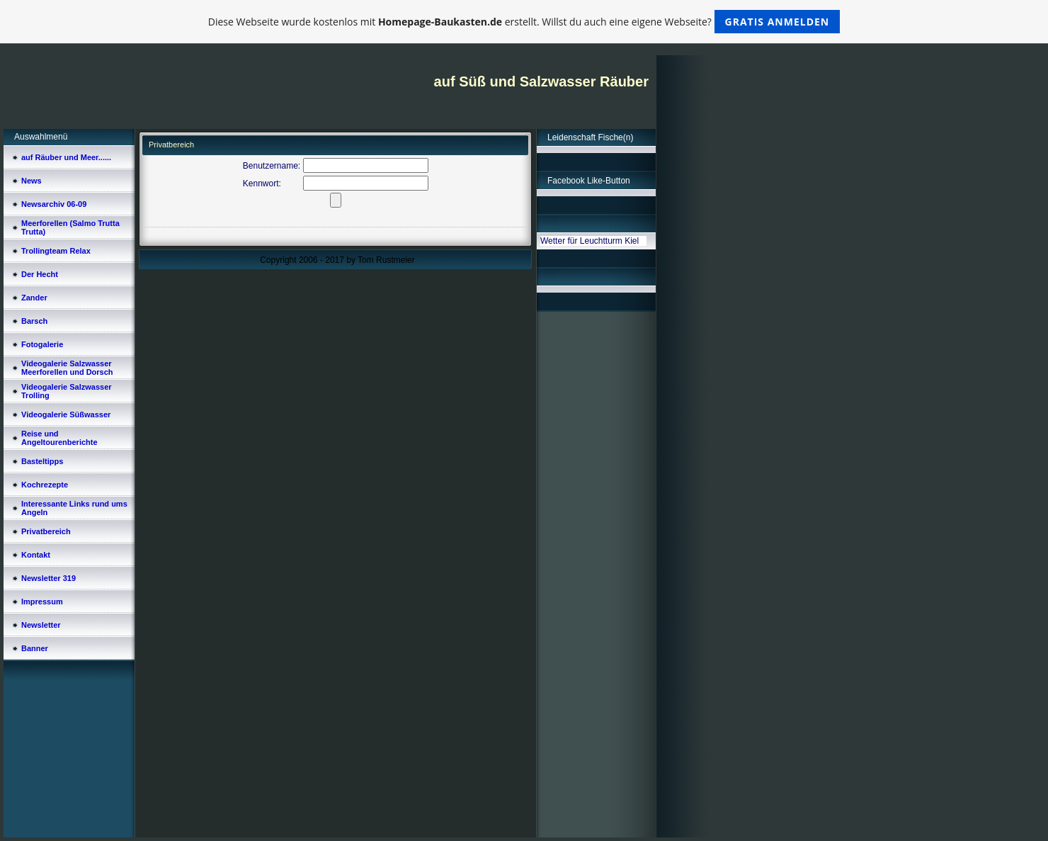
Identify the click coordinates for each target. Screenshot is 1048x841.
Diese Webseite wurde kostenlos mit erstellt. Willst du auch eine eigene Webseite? (524, 21)
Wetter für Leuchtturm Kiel (589, 241)
